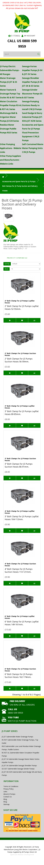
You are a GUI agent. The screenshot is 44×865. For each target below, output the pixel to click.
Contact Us (7, 797)
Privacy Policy (8, 789)
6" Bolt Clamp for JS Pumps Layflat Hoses (20, 617)
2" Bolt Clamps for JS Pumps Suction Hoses (20, 354)
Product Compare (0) (17, 258)
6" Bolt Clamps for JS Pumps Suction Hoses (20, 670)
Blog (5, 799)
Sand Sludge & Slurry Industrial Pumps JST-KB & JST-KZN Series (32, 117)
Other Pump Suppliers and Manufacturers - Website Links (10, 160)
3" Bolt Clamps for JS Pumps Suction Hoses (20, 459)
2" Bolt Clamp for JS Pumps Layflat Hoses (20, 302)
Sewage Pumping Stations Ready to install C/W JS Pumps (32, 105)
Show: (6, 269)
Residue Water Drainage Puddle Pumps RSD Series (8, 128)
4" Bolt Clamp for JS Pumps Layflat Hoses (20, 512)
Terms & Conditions (10, 786)
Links (5, 791)
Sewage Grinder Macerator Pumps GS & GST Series (32, 93)
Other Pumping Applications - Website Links (10, 148)
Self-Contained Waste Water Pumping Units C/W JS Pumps (32, 148)
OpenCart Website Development (22, 854)
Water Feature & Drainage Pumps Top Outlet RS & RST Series (11, 93)
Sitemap (6, 804)
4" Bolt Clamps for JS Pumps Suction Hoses (20, 564)
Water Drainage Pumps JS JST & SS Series (8, 82)
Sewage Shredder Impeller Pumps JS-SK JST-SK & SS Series (32, 82)
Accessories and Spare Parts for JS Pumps (18, 181)
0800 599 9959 (15, 712)
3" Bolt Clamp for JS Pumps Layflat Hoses (20, 407)
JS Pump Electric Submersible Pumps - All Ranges (10, 70)
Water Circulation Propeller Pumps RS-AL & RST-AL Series (11, 105)
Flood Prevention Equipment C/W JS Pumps (30, 136)
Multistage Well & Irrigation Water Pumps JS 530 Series (9, 117)
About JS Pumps (9, 794)
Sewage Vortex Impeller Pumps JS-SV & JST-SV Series (32, 70)
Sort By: (7, 264)
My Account (29, 35)
